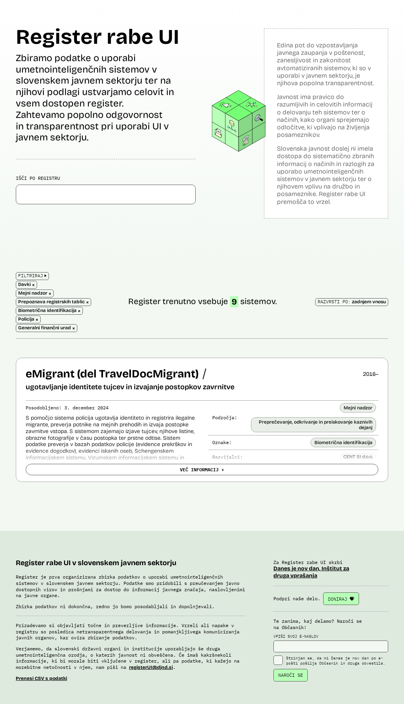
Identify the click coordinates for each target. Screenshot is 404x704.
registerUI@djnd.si (151, 667)
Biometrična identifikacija (343, 442)
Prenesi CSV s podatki (41, 678)
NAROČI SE (290, 675)
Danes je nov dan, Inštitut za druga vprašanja (311, 572)
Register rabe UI (97, 36)
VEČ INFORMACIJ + (202, 469)
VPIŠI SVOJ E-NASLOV (330, 643)
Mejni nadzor (358, 408)
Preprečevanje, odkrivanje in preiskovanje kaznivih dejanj (315, 424)
